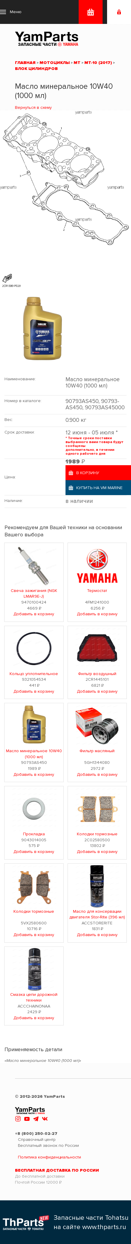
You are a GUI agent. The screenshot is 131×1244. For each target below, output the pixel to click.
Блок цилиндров (36, 68)
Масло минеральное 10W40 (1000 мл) (34, 753)
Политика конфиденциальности (49, 1157)
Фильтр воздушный (97, 673)
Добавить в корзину (33, 613)
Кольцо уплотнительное (34, 673)
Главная (25, 62)
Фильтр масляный (97, 750)
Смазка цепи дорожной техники (33, 997)
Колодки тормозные (97, 834)
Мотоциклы (54, 62)
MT (77, 62)
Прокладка (34, 834)
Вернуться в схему (33, 107)
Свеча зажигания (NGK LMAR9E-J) (34, 593)
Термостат (97, 590)
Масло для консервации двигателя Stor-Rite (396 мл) (97, 914)
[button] (11, 12)
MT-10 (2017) (98, 62)
